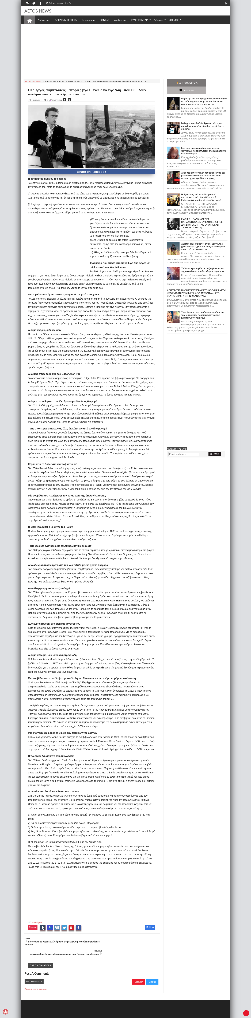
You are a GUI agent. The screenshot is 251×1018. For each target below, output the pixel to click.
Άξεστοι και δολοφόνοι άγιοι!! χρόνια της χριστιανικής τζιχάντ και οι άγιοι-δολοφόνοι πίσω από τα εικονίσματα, (203, 239)
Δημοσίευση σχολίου (36, 979)
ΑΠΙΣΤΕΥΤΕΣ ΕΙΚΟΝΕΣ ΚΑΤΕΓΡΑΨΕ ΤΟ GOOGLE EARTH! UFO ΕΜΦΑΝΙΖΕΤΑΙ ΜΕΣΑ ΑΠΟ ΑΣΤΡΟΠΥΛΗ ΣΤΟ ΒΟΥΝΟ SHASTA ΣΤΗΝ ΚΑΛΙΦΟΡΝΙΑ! (196, 285)
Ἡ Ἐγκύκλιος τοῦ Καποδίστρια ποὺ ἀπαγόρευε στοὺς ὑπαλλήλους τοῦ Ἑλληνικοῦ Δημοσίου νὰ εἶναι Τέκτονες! (201, 190)
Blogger (139, 972)
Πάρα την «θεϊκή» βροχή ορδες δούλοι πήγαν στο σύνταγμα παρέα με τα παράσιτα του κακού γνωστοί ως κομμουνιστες (204, 94)
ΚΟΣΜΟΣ (174, 19)
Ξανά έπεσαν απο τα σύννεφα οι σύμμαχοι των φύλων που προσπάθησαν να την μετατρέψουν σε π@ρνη (202, 307)
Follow (150, 927)
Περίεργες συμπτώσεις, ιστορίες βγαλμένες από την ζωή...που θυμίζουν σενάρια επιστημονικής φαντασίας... (90, 92)
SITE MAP (74, 1015)
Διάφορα (158, 19)
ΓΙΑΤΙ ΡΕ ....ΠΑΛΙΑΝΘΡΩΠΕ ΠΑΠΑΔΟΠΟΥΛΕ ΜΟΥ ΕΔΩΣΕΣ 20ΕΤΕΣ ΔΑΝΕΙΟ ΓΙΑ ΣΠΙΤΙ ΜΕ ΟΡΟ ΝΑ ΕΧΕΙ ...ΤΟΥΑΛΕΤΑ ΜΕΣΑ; (202, 215)
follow (50, 3)
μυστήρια (37, 922)
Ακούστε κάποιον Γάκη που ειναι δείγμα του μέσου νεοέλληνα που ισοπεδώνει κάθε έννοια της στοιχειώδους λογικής (203, 168)
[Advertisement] (125, 51)
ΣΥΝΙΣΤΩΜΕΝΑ (140, 19)
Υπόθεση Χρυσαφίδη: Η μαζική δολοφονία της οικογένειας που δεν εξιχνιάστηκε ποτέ (202, 262)
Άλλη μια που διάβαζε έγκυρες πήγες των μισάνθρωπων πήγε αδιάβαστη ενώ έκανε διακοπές (202, 118)
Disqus (152, 972)
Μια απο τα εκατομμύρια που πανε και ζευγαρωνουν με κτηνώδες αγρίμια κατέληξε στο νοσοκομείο (203, 143)
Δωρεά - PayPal (64, 3)
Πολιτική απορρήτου (90, 1015)
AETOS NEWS (38, 11)
